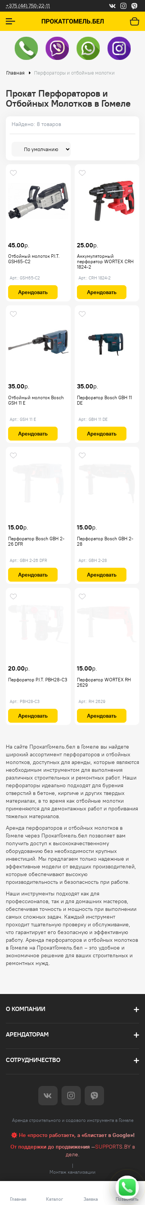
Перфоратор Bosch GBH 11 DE (104, 400)
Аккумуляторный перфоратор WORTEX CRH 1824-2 (105, 261)
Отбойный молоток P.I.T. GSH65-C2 (34, 258)
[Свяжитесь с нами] (127, 1187)
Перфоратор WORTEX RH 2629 (104, 682)
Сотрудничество (33, 1060)
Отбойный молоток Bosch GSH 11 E (36, 400)
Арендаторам (27, 1034)
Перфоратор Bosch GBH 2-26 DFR (36, 541)
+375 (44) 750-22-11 (28, 5)
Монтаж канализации (72, 1172)
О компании (25, 1009)
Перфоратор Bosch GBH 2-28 (105, 541)
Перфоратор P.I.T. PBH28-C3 (37, 679)
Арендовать (33, 292)
